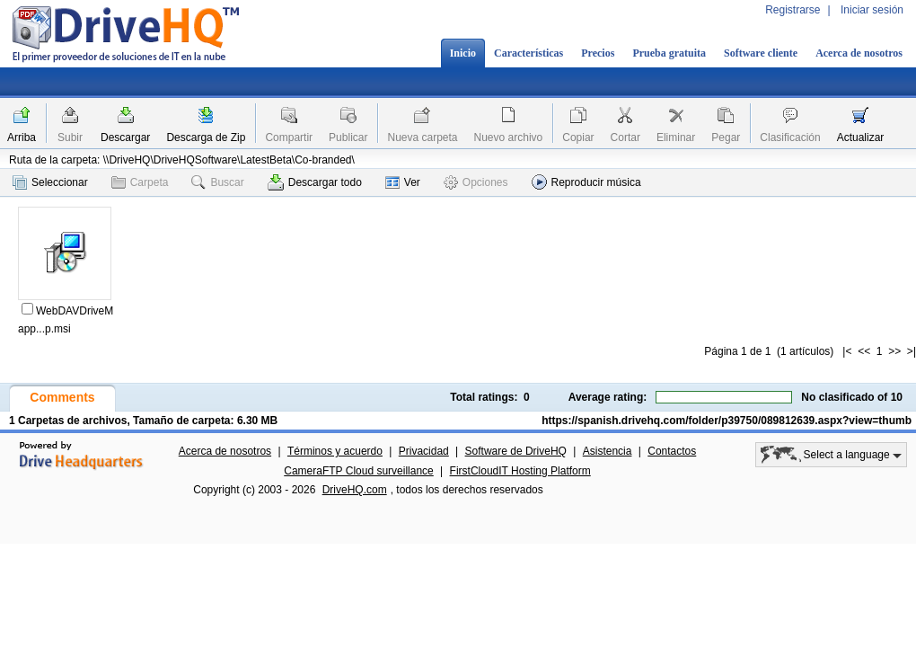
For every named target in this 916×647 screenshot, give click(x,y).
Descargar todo (315, 182)
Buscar (217, 182)
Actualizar (861, 137)
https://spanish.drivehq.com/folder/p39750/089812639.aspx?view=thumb (727, 420)
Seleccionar (50, 182)
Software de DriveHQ (516, 451)
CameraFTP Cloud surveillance (359, 471)
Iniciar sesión (872, 10)
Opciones (476, 182)
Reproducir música (586, 182)
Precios (597, 53)
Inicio (463, 53)
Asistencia (607, 451)
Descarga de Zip (205, 137)
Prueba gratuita (669, 53)
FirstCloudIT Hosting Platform (520, 471)
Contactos (671, 451)
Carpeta (140, 182)
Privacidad (424, 451)
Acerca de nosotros (859, 53)
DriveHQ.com (354, 489)
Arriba (21, 137)
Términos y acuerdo (335, 451)
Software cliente (760, 53)
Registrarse (792, 10)
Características (528, 53)
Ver (402, 182)
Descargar (125, 137)
